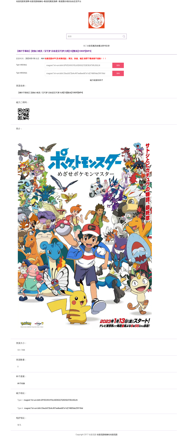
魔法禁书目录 (104, 46)
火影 (89, 46)
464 (42, 58)
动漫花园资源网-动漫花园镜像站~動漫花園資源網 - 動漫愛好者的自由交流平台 (48, 1)
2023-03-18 (30, 58)
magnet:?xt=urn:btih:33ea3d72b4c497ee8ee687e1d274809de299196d (53, 408)
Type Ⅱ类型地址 (21, 73)
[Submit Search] (124, 36)
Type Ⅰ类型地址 (21, 65)
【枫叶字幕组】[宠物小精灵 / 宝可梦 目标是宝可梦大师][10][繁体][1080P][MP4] (50, 93)
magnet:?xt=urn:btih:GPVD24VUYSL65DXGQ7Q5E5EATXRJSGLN (50, 400)
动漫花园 (113, 434)
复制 (118, 65)
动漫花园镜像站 (103, 434)
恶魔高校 (94, 46)
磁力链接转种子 (96, 80)
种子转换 (21, 383)
